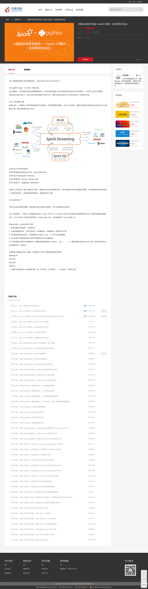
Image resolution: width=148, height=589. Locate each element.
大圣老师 (125, 75)
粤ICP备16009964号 (81, 587)
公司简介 (8, 569)
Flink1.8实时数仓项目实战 (136, 121)
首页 (40, 10)
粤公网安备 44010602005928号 (101, 587)
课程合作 (26, 569)
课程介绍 (11, 70)
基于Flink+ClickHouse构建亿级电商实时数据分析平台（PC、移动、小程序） (136, 112)
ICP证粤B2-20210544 (65, 587)
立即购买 (85, 59)
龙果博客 (58, 10)
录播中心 (18, 19)
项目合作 (26, 573)
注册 (134, 2)
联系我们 (8, 573)
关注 (139, 75)
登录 (130, 2)
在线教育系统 (43, 587)
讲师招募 (139, 2)
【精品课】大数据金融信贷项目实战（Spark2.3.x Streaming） (136, 141)
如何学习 (45, 573)
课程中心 (48, 10)
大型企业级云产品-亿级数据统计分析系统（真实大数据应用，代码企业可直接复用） (136, 131)
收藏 (139, 59)
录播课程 (27, 70)
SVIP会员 (69, 10)
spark (21, 88)
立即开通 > (97, 32)
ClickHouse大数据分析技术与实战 (136, 102)
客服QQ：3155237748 (68, 569)
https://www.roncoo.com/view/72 (48, 81)
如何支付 (45, 569)
